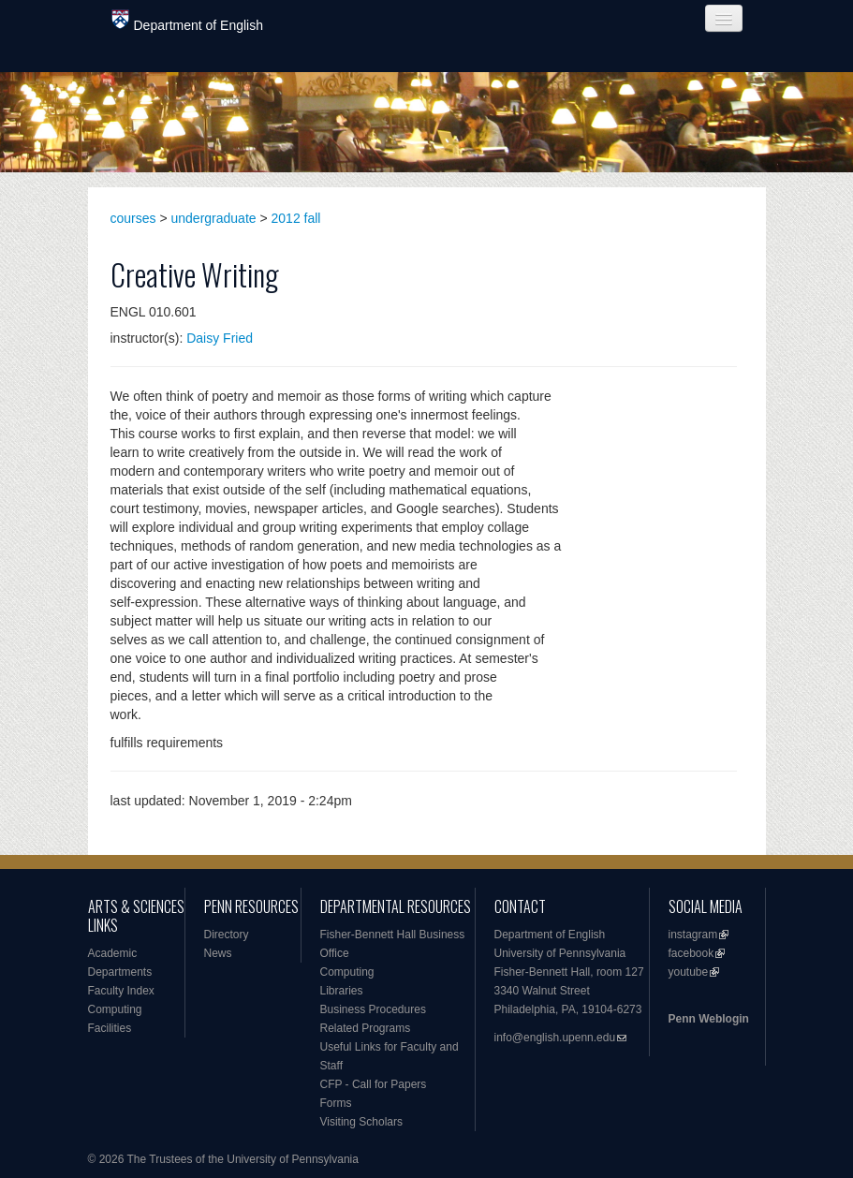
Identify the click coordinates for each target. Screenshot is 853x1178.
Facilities (110, 1028)
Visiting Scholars (362, 1121)
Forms (336, 1103)
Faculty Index (121, 990)
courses (133, 218)
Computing (115, 1009)
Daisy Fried (219, 338)
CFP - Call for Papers (373, 1084)
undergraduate (214, 218)
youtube (689, 972)
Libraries (341, 990)
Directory (226, 934)
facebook (691, 953)
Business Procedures (373, 1009)
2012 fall (296, 218)
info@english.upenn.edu (555, 1037)
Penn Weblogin (709, 1018)
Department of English (187, 21)
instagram (693, 934)
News (218, 953)
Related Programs (365, 1028)
